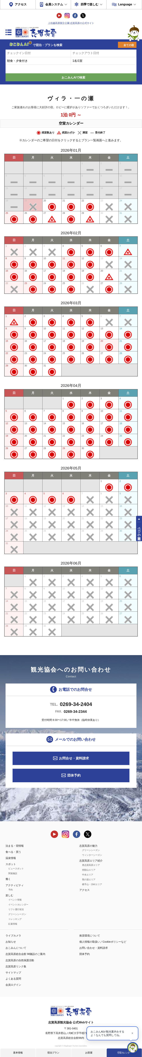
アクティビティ (15, 885)
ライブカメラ (13, 935)
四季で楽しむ (89, 4)
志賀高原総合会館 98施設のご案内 (25, 953)
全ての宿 (129, 45)
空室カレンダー (124, 1052)
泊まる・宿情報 (15, 845)
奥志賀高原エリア (91, 865)
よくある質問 (13, 978)
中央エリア (87, 874)
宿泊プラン (53, 1052)
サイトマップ (13, 972)
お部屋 (88, 1052)
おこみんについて (16, 947)
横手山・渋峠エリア (92, 884)
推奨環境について (89, 935)
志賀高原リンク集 (16, 966)
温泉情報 (11, 858)
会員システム (54, 4)
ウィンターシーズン (92, 855)
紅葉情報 (12, 924)
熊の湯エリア (88, 879)
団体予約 (74, 775)
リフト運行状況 (16, 909)
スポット (11, 864)
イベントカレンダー (18, 904)
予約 (10, 889)
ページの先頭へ (139, 532)
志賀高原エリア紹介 (91, 860)
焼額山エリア (88, 870)
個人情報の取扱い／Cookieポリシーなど (102, 941)
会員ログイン (13, 984)
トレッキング (15, 919)
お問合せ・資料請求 (74, 758)
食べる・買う (13, 851)
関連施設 (12, 873)
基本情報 (18, 1052)
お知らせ (11, 941)
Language (125, 4)
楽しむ (9, 895)
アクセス (21, 4)
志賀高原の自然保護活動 (20, 960)
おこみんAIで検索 (73, 77)
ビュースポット (16, 868)
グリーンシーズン (17, 914)
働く (8, 878)
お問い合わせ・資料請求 (93, 947)
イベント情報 (15, 899)
